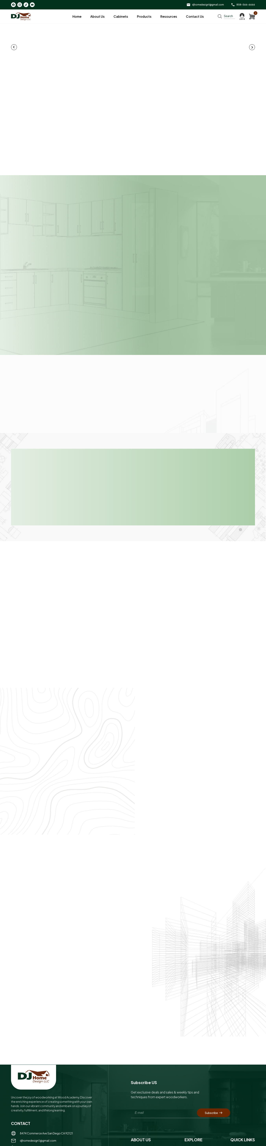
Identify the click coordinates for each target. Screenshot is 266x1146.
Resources (168, 16)
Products (144, 16)
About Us (97, 16)
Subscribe (213, 1108)
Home (76, 16)
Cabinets (121, 16)
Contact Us (195, 16)
